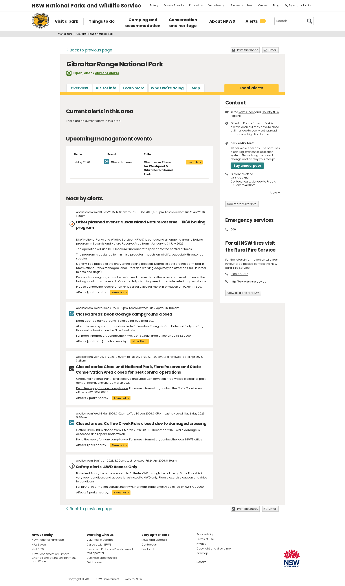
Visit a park (65, 34)
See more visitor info (242, 204)
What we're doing (167, 88)
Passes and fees (242, 5)
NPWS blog (39, 544)
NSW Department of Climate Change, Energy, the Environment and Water (54, 557)
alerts (251, 88)
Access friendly (173, 5)
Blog (276, 5)
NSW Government (107, 579)
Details (193, 162)
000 (233, 229)
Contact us (149, 544)
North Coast (247, 112)
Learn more (133, 88)
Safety (154, 5)
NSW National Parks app (48, 540)
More (275, 192)
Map (196, 88)
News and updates (154, 540)
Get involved (95, 562)
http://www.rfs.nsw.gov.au (248, 281)
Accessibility (204, 534)
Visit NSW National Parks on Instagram (45, 579)
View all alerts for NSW (243, 293)
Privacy (201, 544)
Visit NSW (38, 549)
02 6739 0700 (240, 178)
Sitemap (202, 553)
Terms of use (205, 539)
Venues (263, 5)
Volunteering (216, 5)
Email (273, 50)
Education (196, 5)
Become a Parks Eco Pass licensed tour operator (110, 551)
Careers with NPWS (99, 544)
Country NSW (270, 112)
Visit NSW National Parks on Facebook (36, 579)
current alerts (107, 73)
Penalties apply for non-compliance (102, 388)
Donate (201, 562)
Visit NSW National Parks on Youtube (55, 579)
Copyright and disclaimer (213, 548)
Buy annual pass (247, 165)
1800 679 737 (239, 274)
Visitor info (106, 88)
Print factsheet (247, 50)
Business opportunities (102, 558)
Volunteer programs (100, 540)
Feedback (148, 549)
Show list (118, 292)
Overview (79, 88)
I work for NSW (133, 579)
